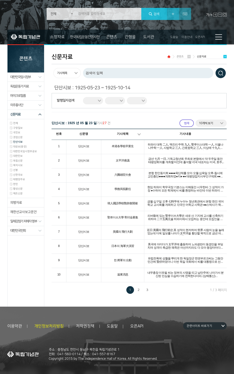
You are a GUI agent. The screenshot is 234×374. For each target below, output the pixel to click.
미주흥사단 (16, 105)
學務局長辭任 (122, 189)
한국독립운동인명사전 (84, 37)
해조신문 (18, 193)
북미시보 (18, 165)
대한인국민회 (18, 230)
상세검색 (173, 14)
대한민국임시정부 (20, 77)
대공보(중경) (20, 146)
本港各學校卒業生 (123, 146)
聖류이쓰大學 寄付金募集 (122, 217)
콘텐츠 (111, 37)
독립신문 (18, 160)
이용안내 (187, 37)
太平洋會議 (122, 160)
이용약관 (14, 326)
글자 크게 (215, 14)
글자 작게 (220, 14)
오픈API (200, 37)
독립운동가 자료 (19, 86)
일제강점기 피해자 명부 (23, 221)
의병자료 (16, 202)
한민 (15, 184)
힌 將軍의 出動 (123, 260)
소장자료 (57, 37)
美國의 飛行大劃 (123, 231)
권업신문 (18, 137)
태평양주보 (19, 179)
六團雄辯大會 (122, 174)
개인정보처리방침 (49, 326)
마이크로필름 (18, 96)
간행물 (130, 37)
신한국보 (18, 174)
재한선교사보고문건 (23, 212)
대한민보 (18, 156)
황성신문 (18, 188)
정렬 (139, 134)
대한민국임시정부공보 (25, 151)
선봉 (15, 170)
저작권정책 (85, 326)
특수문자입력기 (185, 14)
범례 (186, 123)
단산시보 (18, 141)
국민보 (16, 132)
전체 (15, 123)
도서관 (148, 37)
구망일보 (18, 127)
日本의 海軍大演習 (122, 246)
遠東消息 (122, 274)
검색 (156, 14)
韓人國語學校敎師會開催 (122, 203)
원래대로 (225, 14)
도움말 (174, 37)
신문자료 (15, 114)
